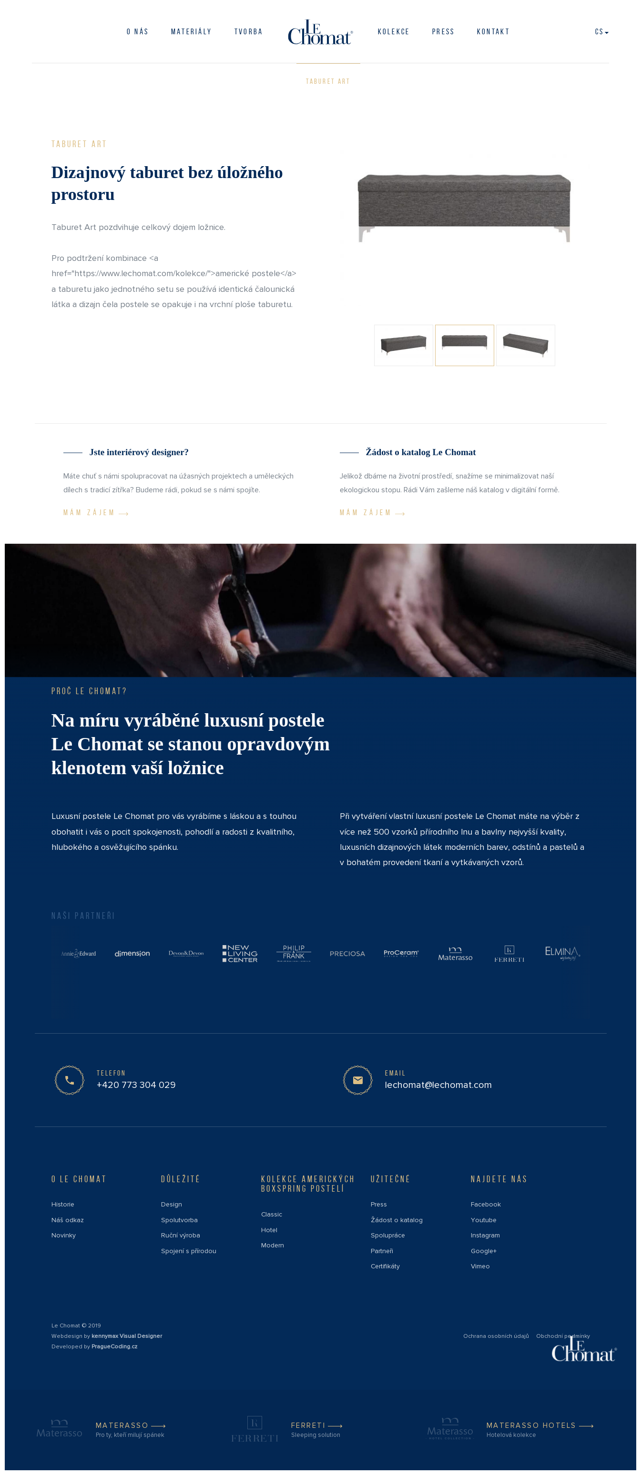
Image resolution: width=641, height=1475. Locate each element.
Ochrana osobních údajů (496, 1336)
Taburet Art (328, 81)
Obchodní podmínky (563, 1336)
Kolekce (394, 31)
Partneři (382, 1251)
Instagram (485, 1235)
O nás (138, 31)
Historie (62, 1204)
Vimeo (480, 1266)
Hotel (269, 1230)
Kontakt (493, 31)
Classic (271, 1214)
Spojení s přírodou (188, 1251)
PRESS (443, 31)
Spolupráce (388, 1235)
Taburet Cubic (259, 81)
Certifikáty (385, 1266)
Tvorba (249, 31)
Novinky (63, 1235)
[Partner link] (78, 953)
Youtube (484, 1220)
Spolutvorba (179, 1220)
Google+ (484, 1251)
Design (171, 1204)
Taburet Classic (402, 81)
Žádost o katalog (397, 1220)
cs (602, 31)
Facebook (486, 1204)
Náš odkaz (67, 1220)
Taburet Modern (182, 81)
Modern (272, 1245)
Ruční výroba (180, 1235)
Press (379, 1204)
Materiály (192, 31)
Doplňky (85, 81)
